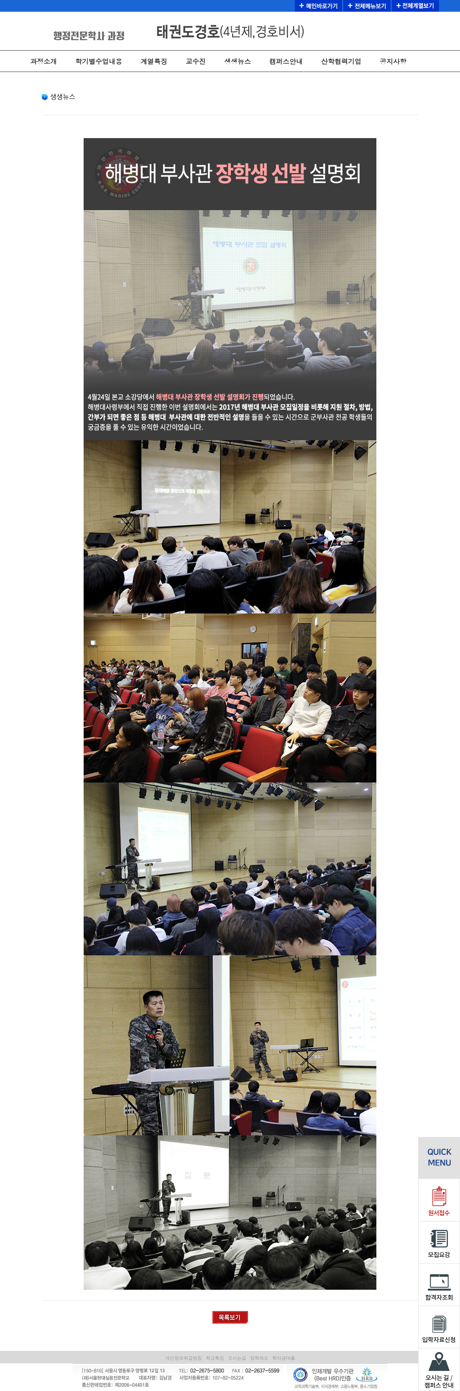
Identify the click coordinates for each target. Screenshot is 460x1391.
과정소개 (43, 61)
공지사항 (393, 61)
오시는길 (237, 1357)
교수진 (196, 61)
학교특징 (215, 1357)
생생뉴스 (237, 61)
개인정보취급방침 (183, 1357)
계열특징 (154, 61)
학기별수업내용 (98, 61)
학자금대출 (283, 1357)
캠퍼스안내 (286, 61)
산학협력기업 (341, 61)
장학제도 (259, 1357)
